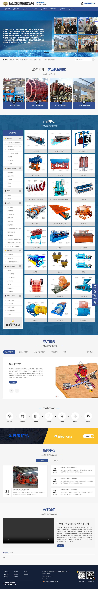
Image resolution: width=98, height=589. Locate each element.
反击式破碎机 (11, 214)
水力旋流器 (10, 291)
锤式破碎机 (10, 210)
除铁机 (9, 183)
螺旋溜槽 (10, 156)
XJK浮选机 (10, 303)
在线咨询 (88, 436)
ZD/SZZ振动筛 (11, 277)
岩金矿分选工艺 (39, 352)
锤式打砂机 (10, 218)
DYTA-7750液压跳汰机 (13, 153)
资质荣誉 (54, 8)
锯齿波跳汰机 (11, 149)
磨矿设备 (26, 59)
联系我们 (73, 8)
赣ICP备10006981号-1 (48, 576)
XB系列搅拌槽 (11, 307)
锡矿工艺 (54, 352)
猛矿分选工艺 (23, 352)
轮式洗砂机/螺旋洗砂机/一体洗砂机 (15, 261)
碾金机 (9, 198)
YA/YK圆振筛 (11, 274)
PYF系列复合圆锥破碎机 (13, 246)
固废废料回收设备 (19, 59)
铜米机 (9, 186)
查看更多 (90, 352)
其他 (65, 352)
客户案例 (45, 8)
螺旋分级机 (10, 288)
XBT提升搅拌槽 (11, 310)
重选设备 (12, 59)
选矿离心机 (10, 160)
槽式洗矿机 (10, 258)
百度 (4, 557)
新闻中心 (36, 8)
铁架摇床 (10, 179)
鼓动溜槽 (10, 164)
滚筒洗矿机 (10, 254)
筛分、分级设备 (43, 59)
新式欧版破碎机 (11, 232)
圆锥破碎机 (10, 221)
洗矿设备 (36, 59)
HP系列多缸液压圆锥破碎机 (14, 242)
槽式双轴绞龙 (11, 176)
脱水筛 (9, 284)
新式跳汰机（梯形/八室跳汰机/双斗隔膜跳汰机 (15, 146)
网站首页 (8, 8)
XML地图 (45, 578)
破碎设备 (31, 59)
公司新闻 (56, 460)
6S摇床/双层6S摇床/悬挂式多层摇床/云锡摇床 (15, 142)
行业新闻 (42, 460)
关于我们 (17, 8)
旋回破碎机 (10, 235)
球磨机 (9, 195)
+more (13, 382)
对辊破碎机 (10, 225)
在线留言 (63, 8)
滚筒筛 (9, 270)
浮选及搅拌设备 (51, 59)
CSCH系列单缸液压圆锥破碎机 (15, 239)
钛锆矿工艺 (9, 352)
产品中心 (26, 8)
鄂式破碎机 (10, 207)
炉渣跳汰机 (10, 172)
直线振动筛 (10, 281)
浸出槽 (9, 314)
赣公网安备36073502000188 (51, 581)
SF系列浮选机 (11, 300)
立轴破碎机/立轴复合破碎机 (14, 228)
